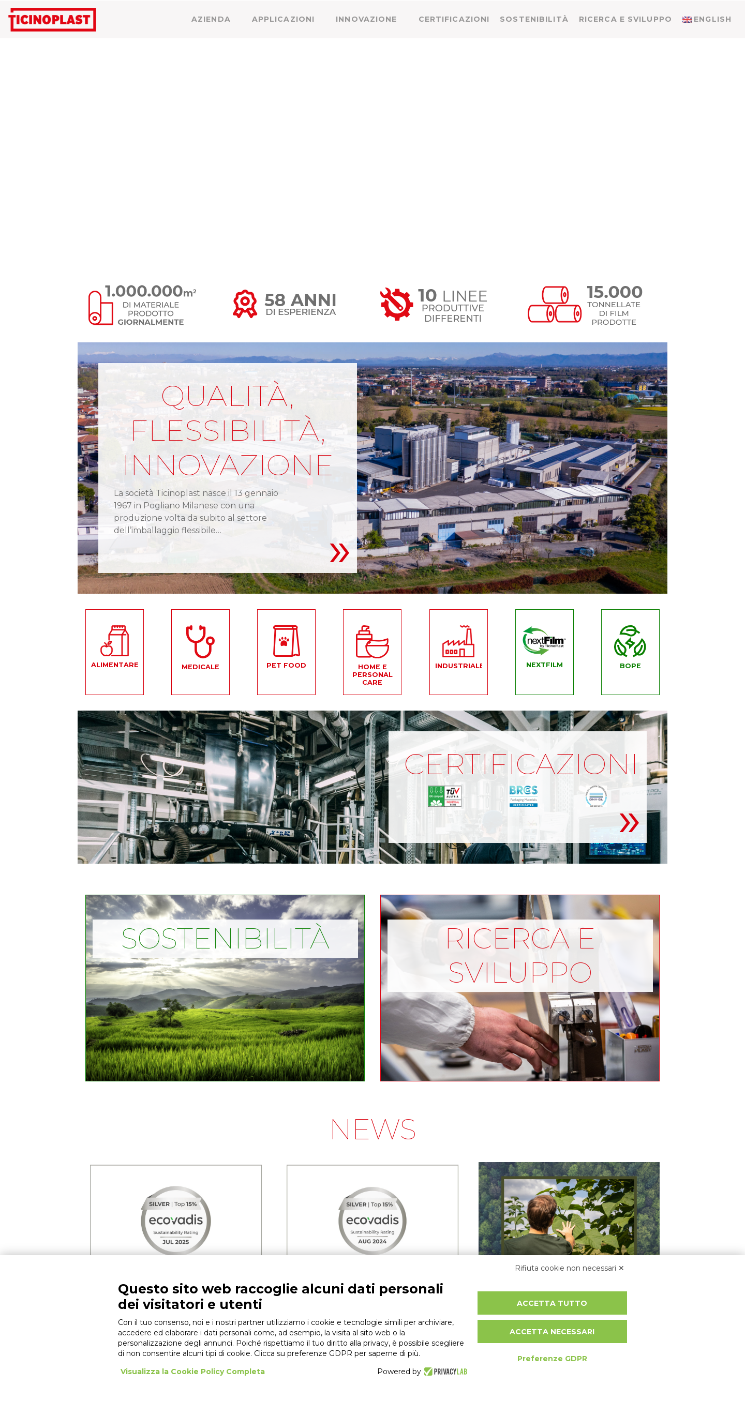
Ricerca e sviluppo (625, 39)
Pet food (286, 665)
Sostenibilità (534, 39)
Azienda (211, 39)
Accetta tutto (552, 1303)
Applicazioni (283, 39)
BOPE (630, 666)
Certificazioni (454, 39)
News (633, 9)
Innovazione (366, 39)
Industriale (458, 666)
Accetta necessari (552, 1331)
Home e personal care (372, 675)
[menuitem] (725, 8)
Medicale (200, 667)
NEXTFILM (544, 665)
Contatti (683, 9)
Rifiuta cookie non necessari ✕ (569, 1268)
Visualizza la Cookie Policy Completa (193, 1371)
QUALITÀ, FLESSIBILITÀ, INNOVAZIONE (228, 430)
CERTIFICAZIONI (521, 763)
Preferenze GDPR (552, 1358)
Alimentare (114, 665)
